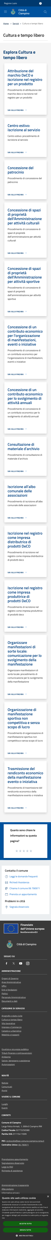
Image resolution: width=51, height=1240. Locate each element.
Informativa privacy (11, 1192)
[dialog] (25, 1217)
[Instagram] (27, 964)
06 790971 (23, 1144)
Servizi (16, 23)
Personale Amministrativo (14, 997)
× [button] (48, 1197)
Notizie (5, 1082)
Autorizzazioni (8, 1064)
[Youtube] (20, 964)
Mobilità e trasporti (10, 1034)
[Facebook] (6, 964)
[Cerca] (45, 11)
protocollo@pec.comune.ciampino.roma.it (25, 1141)
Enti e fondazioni (9, 989)
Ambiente (6, 1056)
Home (6, 23)
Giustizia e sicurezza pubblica (15, 1049)
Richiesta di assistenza (12, 1170)
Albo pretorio (8, 1189)
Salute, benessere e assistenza (16, 1060)
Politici (5, 993)
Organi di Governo (10, 978)
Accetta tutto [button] (25, 1223)
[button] (25, 1235)
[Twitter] (13, 964)
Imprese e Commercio (11, 1027)
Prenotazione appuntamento (15, 1159)
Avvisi (4, 1090)
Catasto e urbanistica (11, 1031)
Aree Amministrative (11, 982)
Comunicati (7, 1086)
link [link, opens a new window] (3, 1218)
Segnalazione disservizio (13, 1163)
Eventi (5, 1107)
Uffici (4, 986)
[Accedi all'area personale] (40, 3)
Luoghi (5, 1104)
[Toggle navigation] (5, 11)
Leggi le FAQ (7, 1166)
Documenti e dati (9, 1001)
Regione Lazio (10, 3)
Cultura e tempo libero (12, 1019)
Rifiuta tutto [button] (25, 1230)
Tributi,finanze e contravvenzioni (17, 1053)
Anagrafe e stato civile (12, 1015)
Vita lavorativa (8, 1023)
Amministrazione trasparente (15, 1185)
